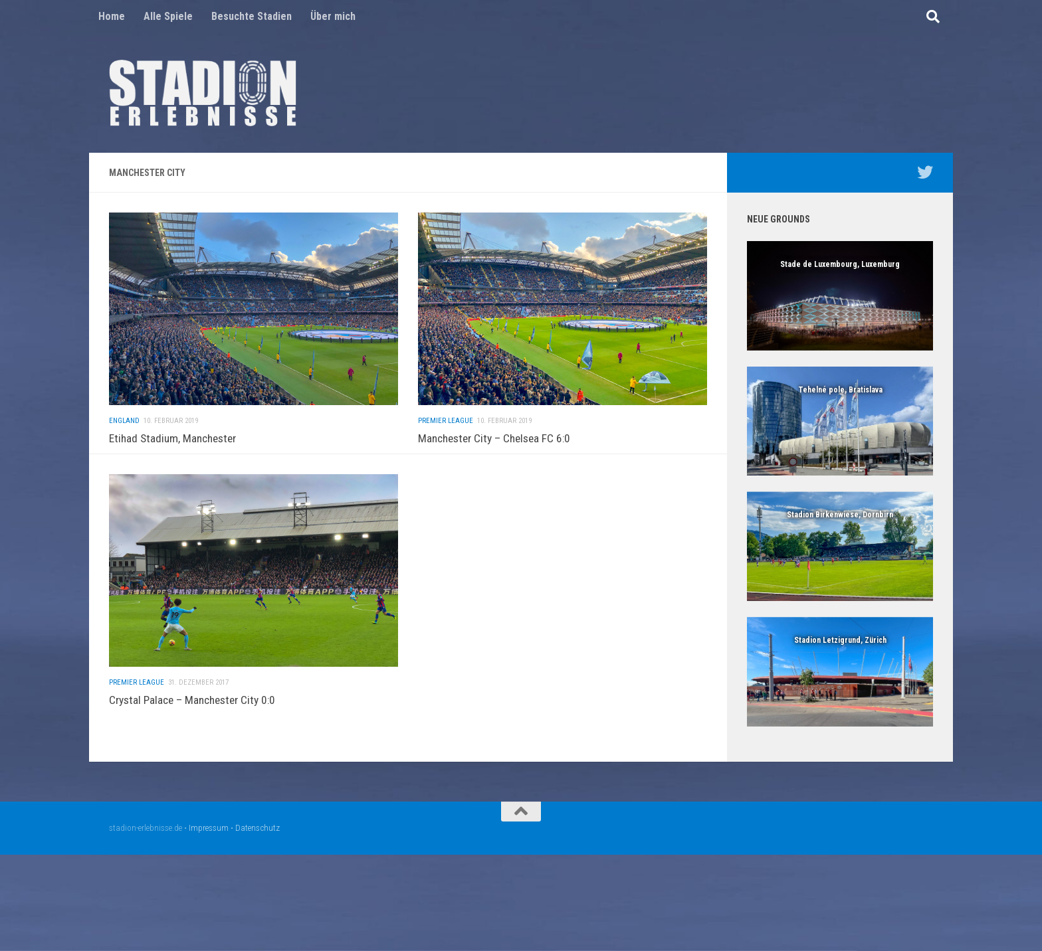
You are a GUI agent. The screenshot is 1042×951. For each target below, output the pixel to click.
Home (111, 16)
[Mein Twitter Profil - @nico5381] (925, 172)
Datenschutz (257, 828)
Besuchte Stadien (251, 16)
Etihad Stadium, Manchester (172, 438)
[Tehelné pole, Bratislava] (840, 421)
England (124, 420)
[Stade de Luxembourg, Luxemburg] (840, 296)
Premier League (445, 440)
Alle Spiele (168, 16)
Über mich (333, 16)
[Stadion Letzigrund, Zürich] (840, 672)
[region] (840, 296)
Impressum (209, 828)
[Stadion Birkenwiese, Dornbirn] (840, 546)
